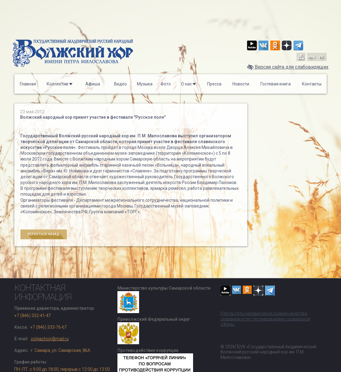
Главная (28, 83)
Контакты (311, 83)
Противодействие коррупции (147, 350)
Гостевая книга (275, 83)
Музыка (145, 83)
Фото (165, 83)
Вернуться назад (43, 234)
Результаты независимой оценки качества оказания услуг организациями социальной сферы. (265, 319)
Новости (240, 83)
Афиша (92, 83)
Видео (120, 83)
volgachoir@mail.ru (50, 338)
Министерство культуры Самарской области (163, 288)
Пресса (214, 83)
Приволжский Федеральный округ (153, 319)
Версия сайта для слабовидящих (287, 67)
